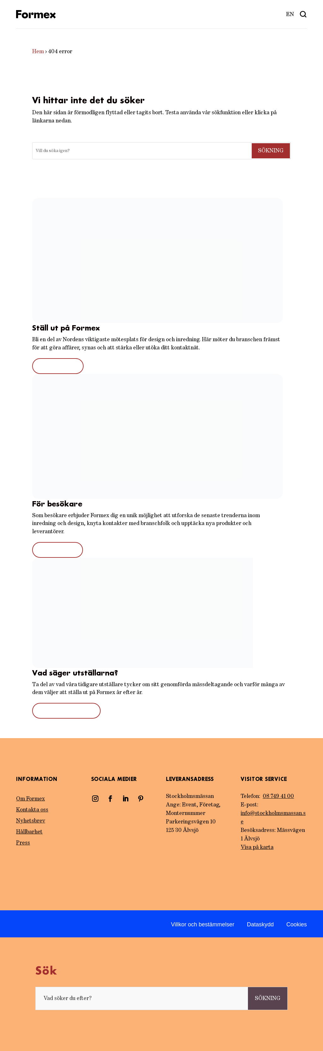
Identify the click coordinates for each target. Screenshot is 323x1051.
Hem (38, 51)
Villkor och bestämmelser (202, 924)
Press (23, 843)
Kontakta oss (32, 810)
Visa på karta (257, 847)
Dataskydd (260, 924)
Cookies (296, 924)
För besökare (57, 550)
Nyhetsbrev (30, 821)
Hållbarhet (29, 832)
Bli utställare (58, 366)
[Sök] (141, 151)
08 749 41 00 (278, 796)
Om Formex (30, 799)
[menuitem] (290, 14)
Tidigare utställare (66, 711)
